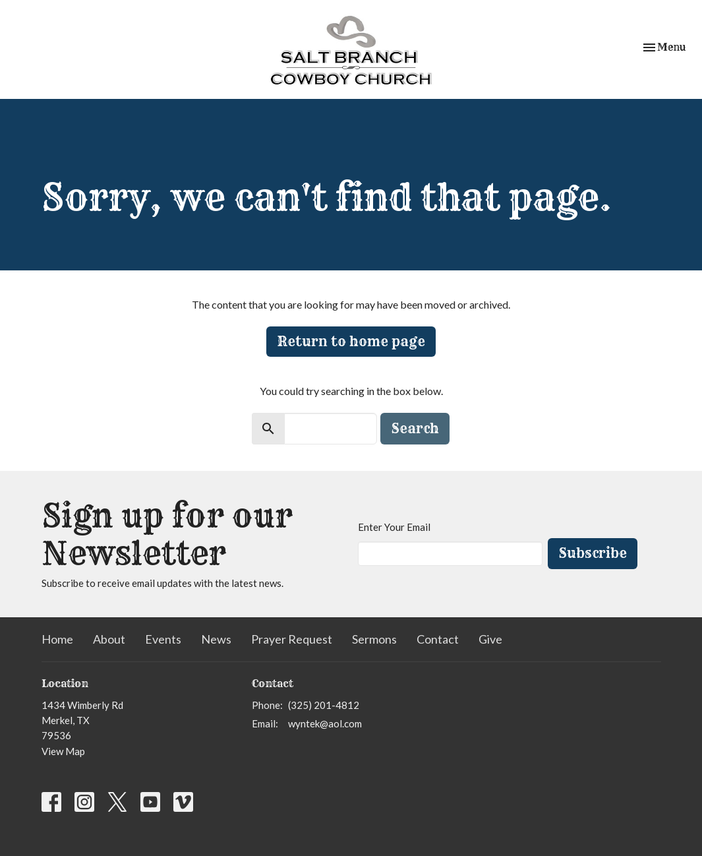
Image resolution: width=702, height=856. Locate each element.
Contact (438, 639)
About (109, 639)
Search (415, 428)
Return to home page (351, 341)
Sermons (374, 639)
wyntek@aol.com (325, 723)
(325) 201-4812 (323, 705)
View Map (63, 751)
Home (57, 639)
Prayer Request (291, 639)
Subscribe (592, 553)
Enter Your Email (394, 527)
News (216, 639)
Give (490, 639)
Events (163, 639)
